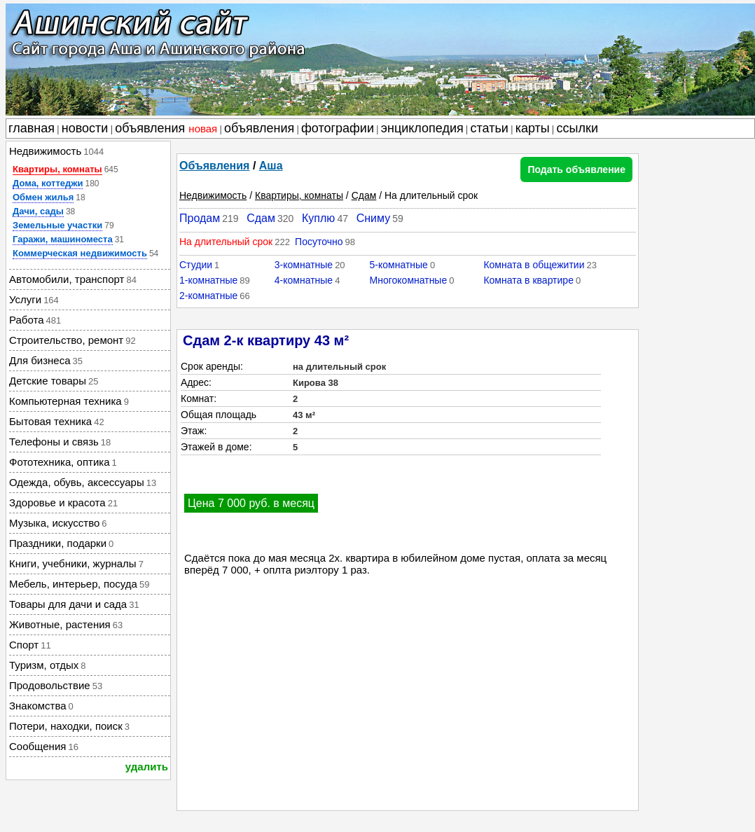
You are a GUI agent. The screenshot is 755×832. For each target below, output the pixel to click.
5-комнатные (399, 264)
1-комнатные (208, 280)
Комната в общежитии (533, 264)
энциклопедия (422, 128)
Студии (195, 264)
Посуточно (318, 241)
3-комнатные (304, 264)
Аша (271, 166)
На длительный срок (225, 241)
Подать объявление (576, 169)
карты (532, 128)
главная (31, 128)
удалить (146, 766)
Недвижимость (213, 195)
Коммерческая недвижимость (80, 253)
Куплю (318, 218)
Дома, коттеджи (48, 183)
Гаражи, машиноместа (63, 239)
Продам (199, 218)
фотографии (337, 128)
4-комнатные (304, 280)
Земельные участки (57, 225)
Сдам (364, 195)
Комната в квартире (528, 280)
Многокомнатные (409, 280)
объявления (166, 128)
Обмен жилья (43, 197)
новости (85, 128)
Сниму (373, 218)
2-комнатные (208, 295)
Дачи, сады (38, 211)
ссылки (577, 128)
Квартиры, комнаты (57, 169)
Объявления (214, 166)
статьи (489, 128)
